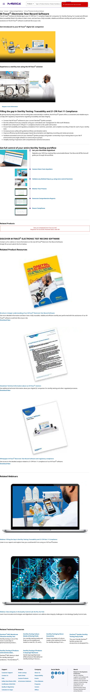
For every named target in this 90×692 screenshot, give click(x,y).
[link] (9, 653)
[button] (61, 169)
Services (6, 11)
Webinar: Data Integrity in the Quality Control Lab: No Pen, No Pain (22, 593)
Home (1, 11)
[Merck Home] (14, 4)
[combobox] (48, 4)
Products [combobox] (29, 4)
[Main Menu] (4, 4)
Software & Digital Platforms (16, 11)
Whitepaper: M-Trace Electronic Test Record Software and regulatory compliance (27, 439)
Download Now (5, 301)
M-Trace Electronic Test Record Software (34, 11)
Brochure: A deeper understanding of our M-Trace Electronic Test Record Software (27, 294)
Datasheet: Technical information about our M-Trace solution (20, 367)
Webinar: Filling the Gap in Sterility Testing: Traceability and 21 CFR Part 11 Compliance (28, 520)
